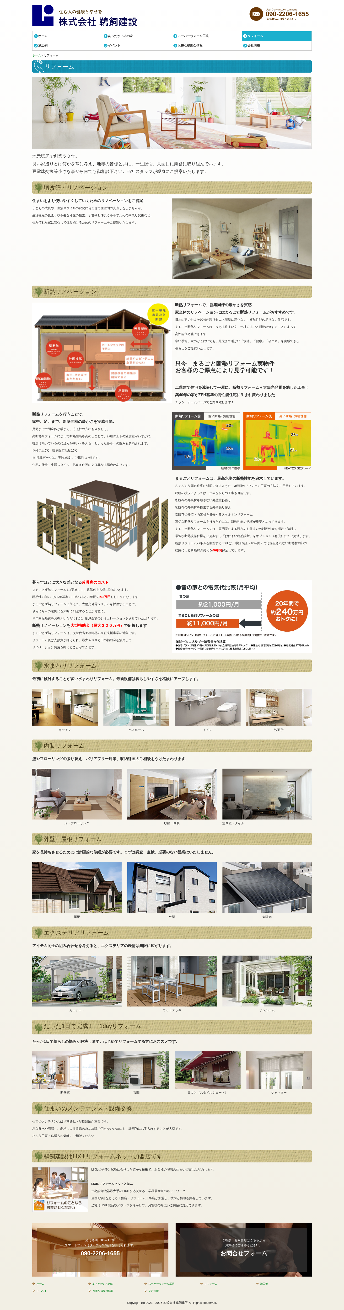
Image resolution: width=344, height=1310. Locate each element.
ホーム (43, 36)
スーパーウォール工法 (193, 36)
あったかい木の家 (120, 36)
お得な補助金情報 (190, 45)
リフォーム (255, 36)
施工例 (43, 45)
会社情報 (253, 45)
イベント (114, 45)
